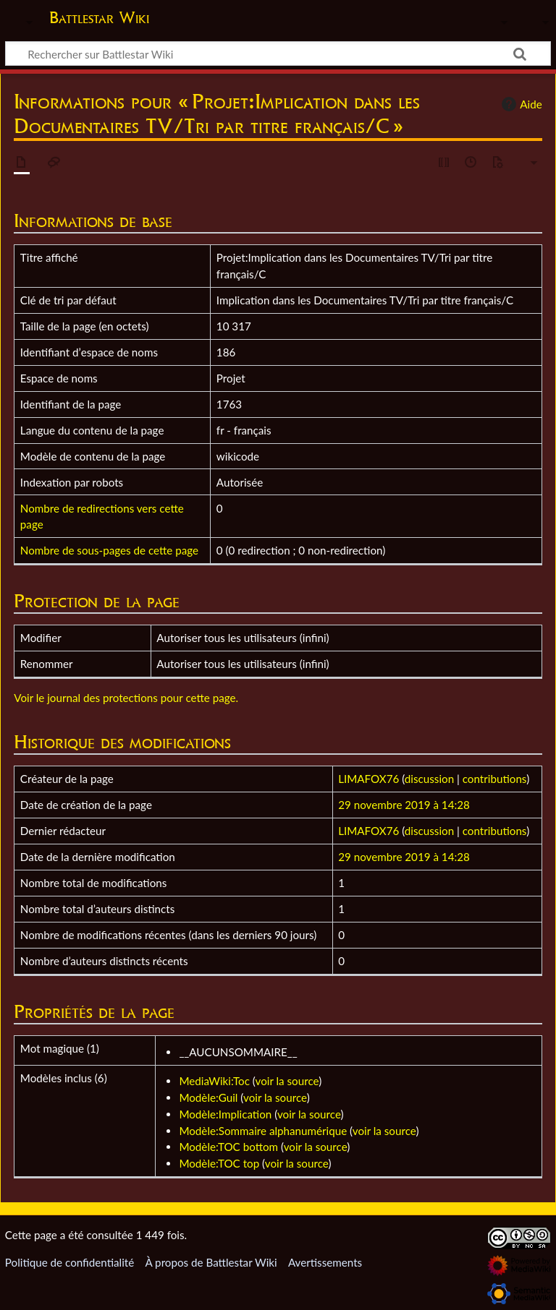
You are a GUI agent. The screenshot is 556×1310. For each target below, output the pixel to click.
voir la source (287, 1080)
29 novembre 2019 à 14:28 (404, 804)
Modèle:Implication (225, 1114)
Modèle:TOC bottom (228, 1146)
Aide (520, 104)
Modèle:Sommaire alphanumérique (263, 1130)
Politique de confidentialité (69, 1262)
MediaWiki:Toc (214, 1080)
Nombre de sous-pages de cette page (109, 550)
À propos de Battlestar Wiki (211, 1262)
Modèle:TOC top (219, 1163)
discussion (429, 778)
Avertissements (325, 1262)
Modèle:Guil (208, 1097)
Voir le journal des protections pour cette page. (126, 697)
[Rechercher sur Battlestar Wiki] (278, 53)
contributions (494, 778)
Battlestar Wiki (99, 17)
